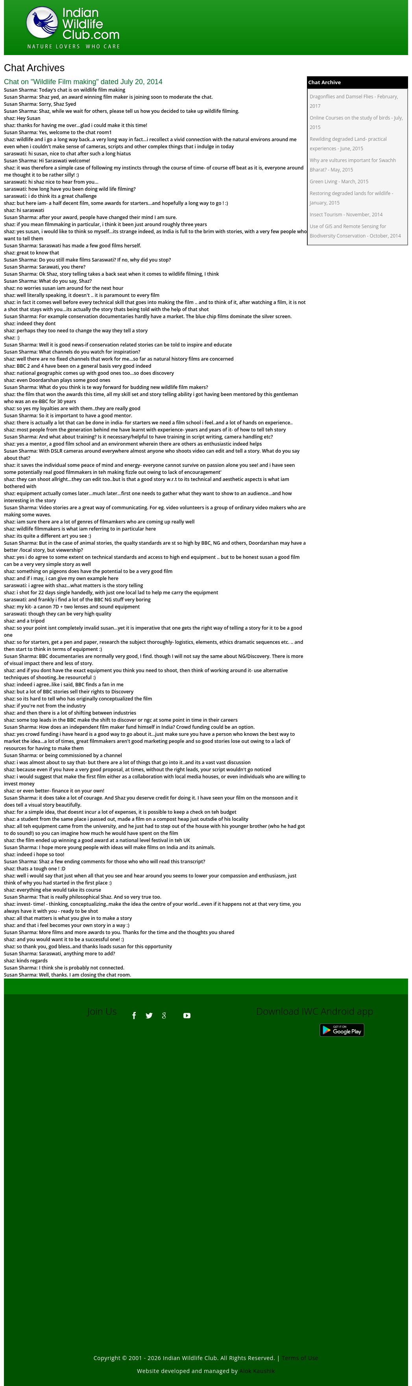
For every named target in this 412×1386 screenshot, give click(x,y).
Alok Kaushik (257, 1371)
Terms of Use (300, 1358)
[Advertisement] (206, 1133)
